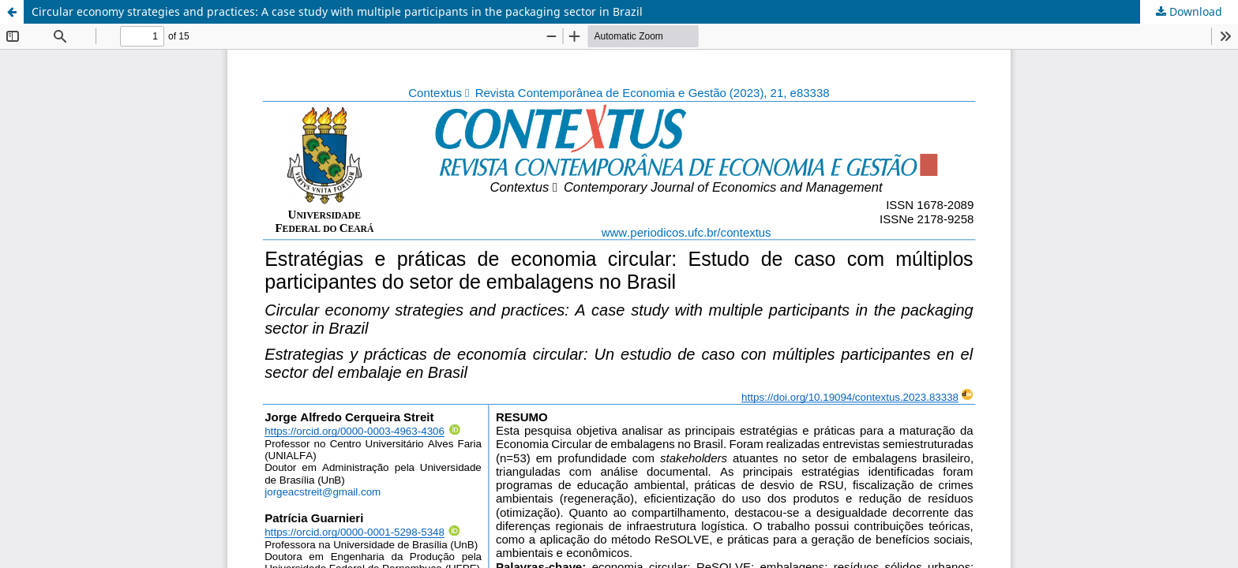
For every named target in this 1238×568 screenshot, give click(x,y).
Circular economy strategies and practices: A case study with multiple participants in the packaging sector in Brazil (337, 11)
